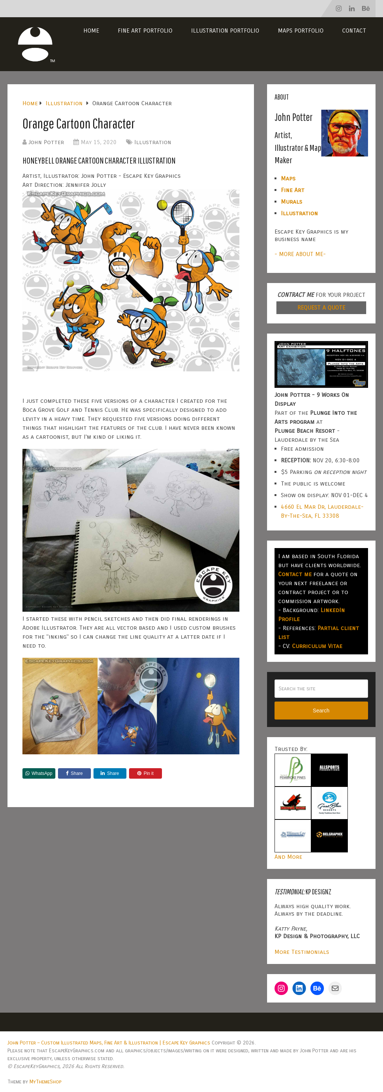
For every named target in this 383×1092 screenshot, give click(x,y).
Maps (288, 178)
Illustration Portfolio (225, 30)
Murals (291, 201)
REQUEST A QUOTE (321, 307)
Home (91, 30)
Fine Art (292, 190)
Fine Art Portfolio (145, 30)
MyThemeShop (45, 1082)
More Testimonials (302, 951)
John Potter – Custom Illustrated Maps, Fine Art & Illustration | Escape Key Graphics (108, 1043)
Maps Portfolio (301, 30)
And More (288, 856)
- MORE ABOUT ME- (300, 254)
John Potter (46, 142)
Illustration (152, 142)
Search (321, 711)
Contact (354, 30)
